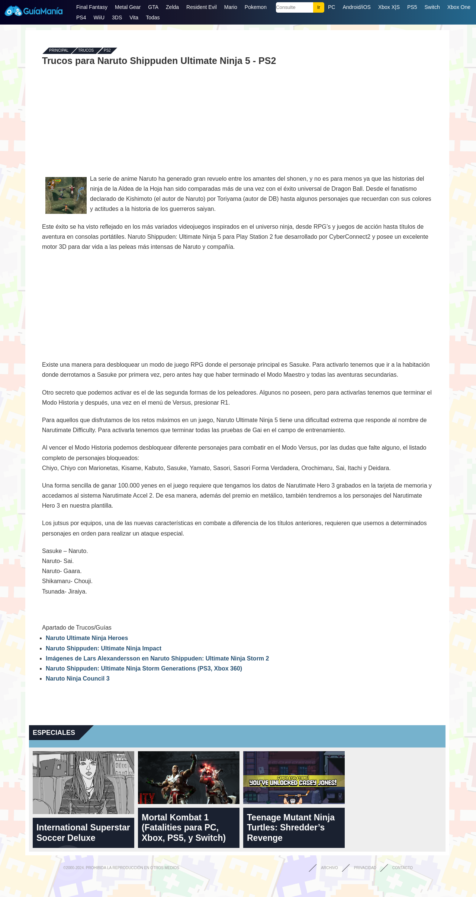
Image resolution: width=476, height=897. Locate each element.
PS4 (81, 17)
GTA (153, 7)
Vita (133, 17)
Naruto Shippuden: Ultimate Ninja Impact (103, 648)
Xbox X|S (389, 7)
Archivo (329, 868)
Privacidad (365, 868)
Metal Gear (128, 7)
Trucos (86, 50)
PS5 (412, 7)
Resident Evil (201, 7)
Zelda (172, 7)
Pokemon (256, 7)
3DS (117, 17)
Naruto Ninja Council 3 (78, 678)
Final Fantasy (91, 7)
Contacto (402, 868)
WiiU (98, 17)
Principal (58, 50)
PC (331, 7)
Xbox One (458, 7)
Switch (432, 7)
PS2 (107, 50)
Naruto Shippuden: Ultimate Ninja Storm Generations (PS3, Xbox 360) (144, 668)
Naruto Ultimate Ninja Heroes (87, 638)
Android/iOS (356, 7)
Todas (153, 17)
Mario (230, 7)
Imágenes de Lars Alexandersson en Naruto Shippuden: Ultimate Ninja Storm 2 (157, 658)
